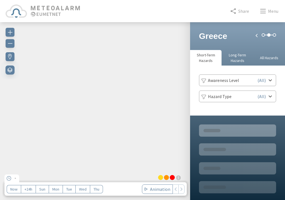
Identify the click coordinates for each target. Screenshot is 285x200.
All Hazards (269, 57)
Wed (83, 189)
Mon (55, 189)
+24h (28, 189)
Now (14, 189)
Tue (69, 189)
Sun (42, 189)
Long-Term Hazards (237, 57)
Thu (96, 189)
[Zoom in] (10, 32)
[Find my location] (10, 56)
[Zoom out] (10, 43)
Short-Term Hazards (206, 57)
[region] (95, 108)
